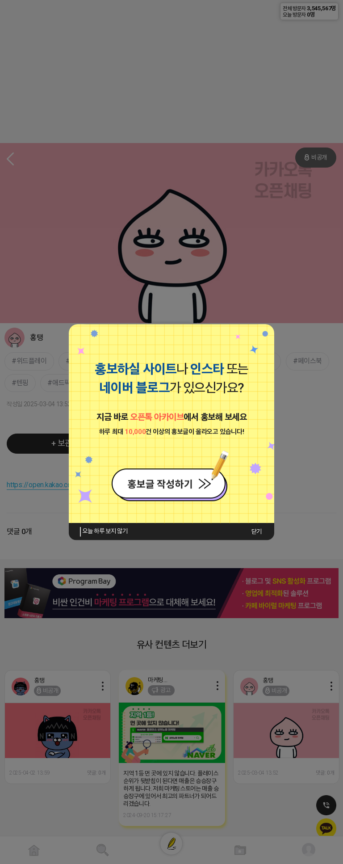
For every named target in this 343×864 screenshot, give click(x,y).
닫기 (256, 531)
